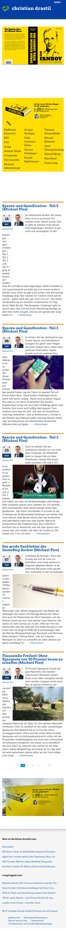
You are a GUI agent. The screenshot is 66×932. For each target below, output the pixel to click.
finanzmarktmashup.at (35, 917)
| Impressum (37, 920)
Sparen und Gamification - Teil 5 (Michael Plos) (30, 207)
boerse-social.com (17, 920)
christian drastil (31, 8)
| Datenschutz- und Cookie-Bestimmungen (30, 923)
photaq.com (14, 917)
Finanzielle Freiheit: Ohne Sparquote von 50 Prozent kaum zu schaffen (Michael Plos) (32, 659)
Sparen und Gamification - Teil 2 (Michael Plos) (30, 439)
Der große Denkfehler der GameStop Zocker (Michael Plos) (30, 548)
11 (49, 765)
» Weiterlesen (24, 314)
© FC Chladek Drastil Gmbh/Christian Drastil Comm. (30, 911)
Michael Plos (7, 229)
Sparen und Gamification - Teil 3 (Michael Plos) (30, 329)
